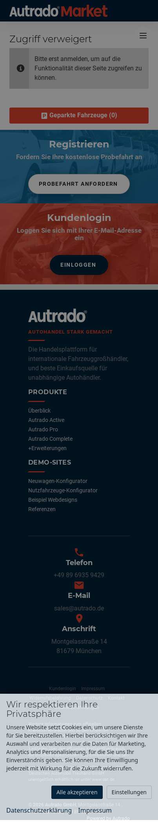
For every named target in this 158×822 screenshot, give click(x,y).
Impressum (95, 810)
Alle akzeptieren (77, 792)
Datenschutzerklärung (39, 810)
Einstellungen (129, 792)
